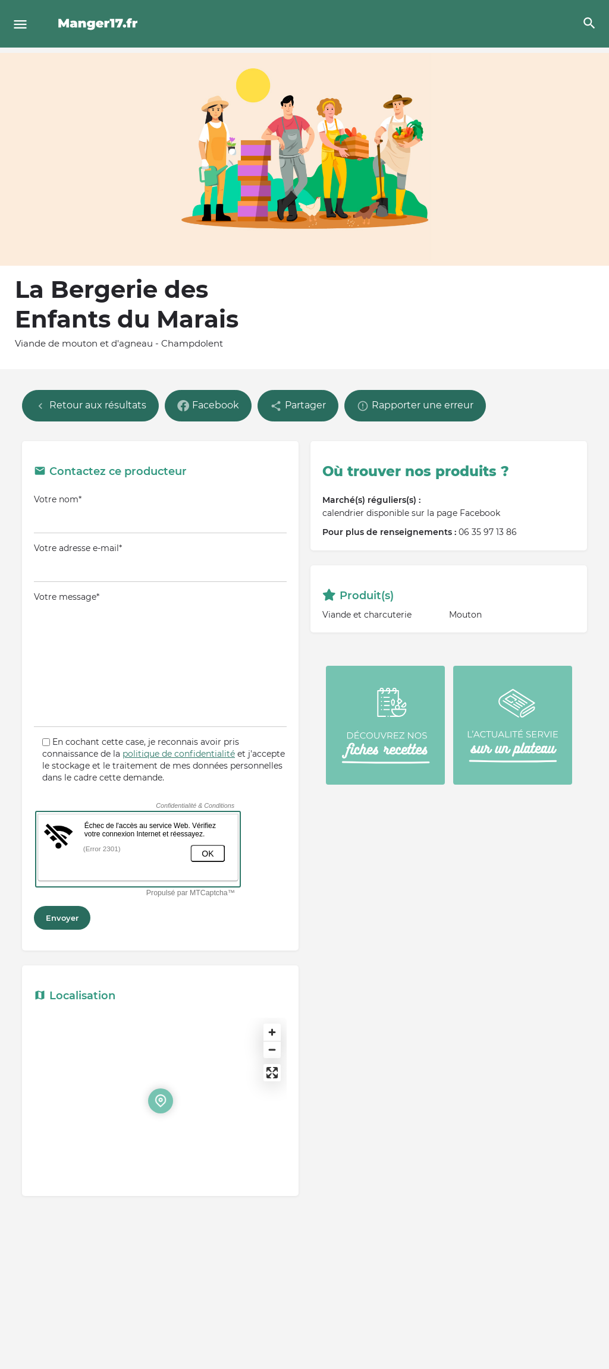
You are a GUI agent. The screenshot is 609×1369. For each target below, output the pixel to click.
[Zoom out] (272, 1049)
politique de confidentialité (179, 753)
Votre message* (160, 659)
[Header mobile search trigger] (589, 23)
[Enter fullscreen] (272, 1072)
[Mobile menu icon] (20, 24)
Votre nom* (160, 513)
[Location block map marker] (160, 1100)
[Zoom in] (272, 1032)
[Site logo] (99, 23)
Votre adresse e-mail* (160, 562)
